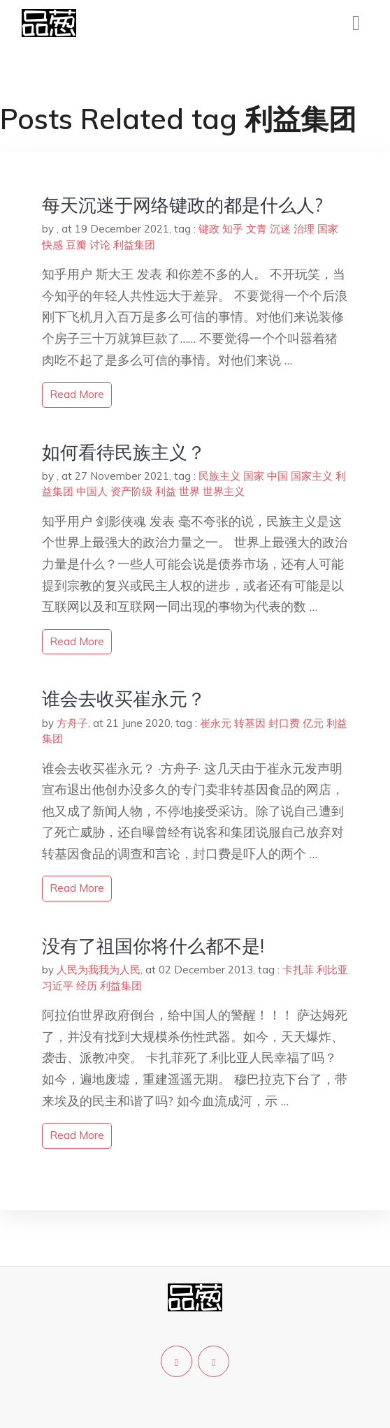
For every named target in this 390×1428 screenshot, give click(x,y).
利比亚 (332, 969)
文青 (256, 228)
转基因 (250, 723)
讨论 (99, 244)
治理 (304, 228)
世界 (189, 491)
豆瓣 (76, 244)
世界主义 (224, 491)
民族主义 (219, 476)
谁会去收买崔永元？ (123, 698)
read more (77, 394)
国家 (327, 228)
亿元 (313, 723)
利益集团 (134, 244)
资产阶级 (131, 491)
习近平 (57, 985)
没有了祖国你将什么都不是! (153, 945)
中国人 (92, 491)
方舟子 (72, 723)
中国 (277, 476)
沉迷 (280, 228)
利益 (165, 491)
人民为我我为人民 (98, 969)
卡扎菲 (298, 969)
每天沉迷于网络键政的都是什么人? (182, 204)
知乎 (232, 228)
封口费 (284, 723)
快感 (52, 244)
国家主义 (312, 476)
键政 (208, 228)
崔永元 (215, 723)
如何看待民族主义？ (123, 452)
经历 (86, 985)
